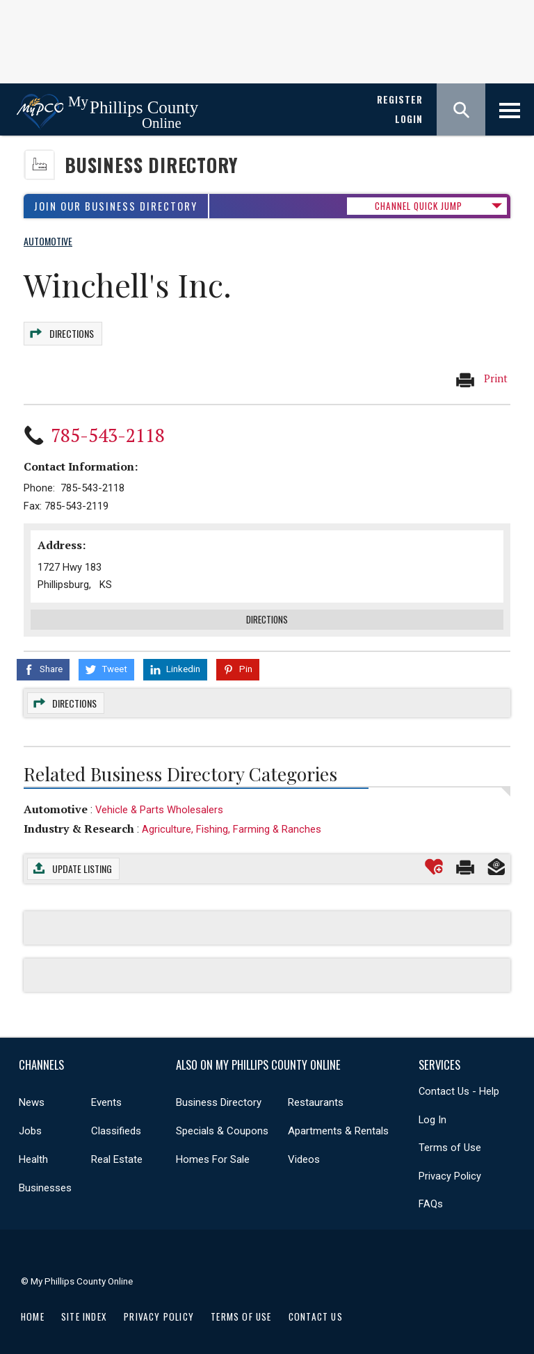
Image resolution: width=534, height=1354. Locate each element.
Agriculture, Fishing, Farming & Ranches (231, 821)
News (31, 1094)
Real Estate (117, 1151)
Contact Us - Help (459, 1083)
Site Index (84, 1308)
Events (106, 1094)
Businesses (45, 1180)
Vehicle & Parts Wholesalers (159, 801)
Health (33, 1151)
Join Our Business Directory (115, 206)
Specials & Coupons (222, 1123)
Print (481, 372)
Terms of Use (450, 1140)
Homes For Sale (213, 1151)
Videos (304, 1151)
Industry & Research (79, 821)
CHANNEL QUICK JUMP (418, 206)
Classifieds (116, 1123)
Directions (71, 330)
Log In (432, 1111)
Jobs (30, 1123)
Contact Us (316, 1308)
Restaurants (315, 1094)
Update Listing (82, 861)
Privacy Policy (450, 1167)
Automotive (56, 800)
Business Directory (151, 165)
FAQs (431, 1196)
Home (32, 1308)
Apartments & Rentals (338, 1123)
